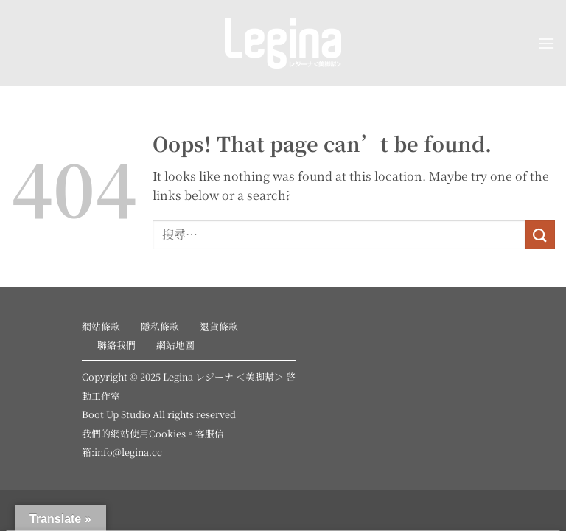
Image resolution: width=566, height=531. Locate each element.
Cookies (167, 433)
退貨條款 (219, 326)
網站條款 (101, 326)
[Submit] (540, 234)
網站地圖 (175, 345)
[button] (546, 43)
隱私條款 (160, 326)
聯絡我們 (116, 345)
